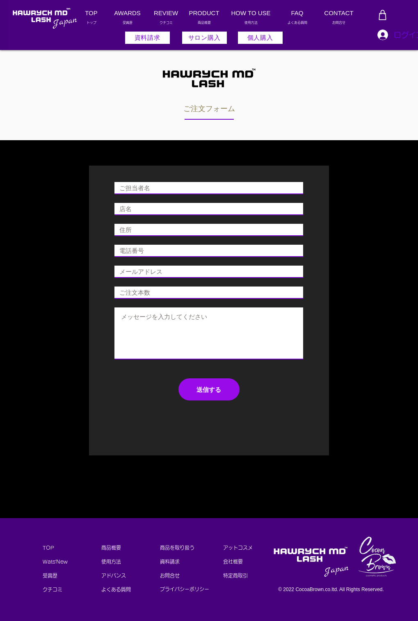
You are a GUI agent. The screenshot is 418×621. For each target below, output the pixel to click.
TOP (48, 547)
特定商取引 (238, 575)
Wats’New (55, 561)
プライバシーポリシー (184, 589)
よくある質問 (116, 589)
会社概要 (233, 561)
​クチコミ (52, 589)
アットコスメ (238, 547)
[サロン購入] (204, 38)
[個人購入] (260, 38)
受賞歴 (50, 575)
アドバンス (113, 575)
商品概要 (111, 547)
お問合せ (170, 575)
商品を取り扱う (177, 547)
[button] (147, 38)
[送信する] (209, 389)
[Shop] (382, 15)
